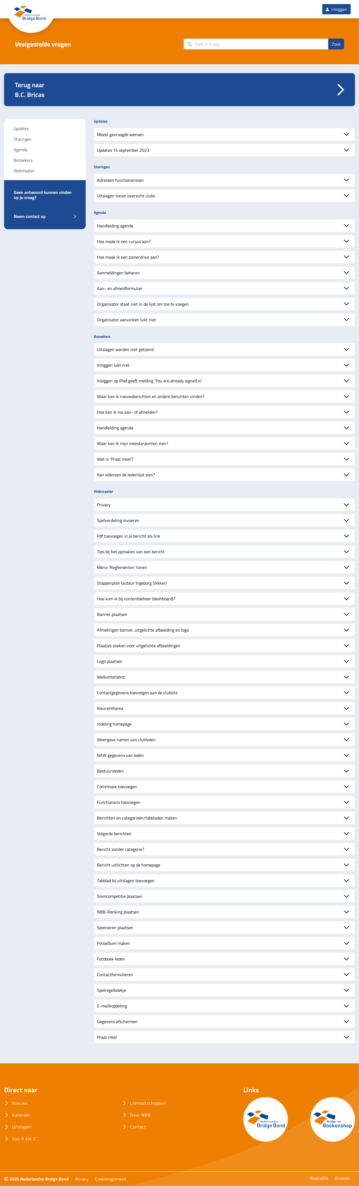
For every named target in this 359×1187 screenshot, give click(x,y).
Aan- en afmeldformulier (119, 289)
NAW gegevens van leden (120, 756)
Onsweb (342, 1179)
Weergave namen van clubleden (126, 740)
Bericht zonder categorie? (120, 850)
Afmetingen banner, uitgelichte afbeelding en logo (143, 631)
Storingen (23, 140)
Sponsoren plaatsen (115, 928)
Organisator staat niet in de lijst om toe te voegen (143, 304)
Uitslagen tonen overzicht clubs (126, 196)
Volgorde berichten (114, 834)
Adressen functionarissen (120, 181)
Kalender (21, 1115)
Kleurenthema (110, 709)
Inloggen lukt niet (113, 366)
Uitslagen (22, 1127)
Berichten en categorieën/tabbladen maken (137, 818)
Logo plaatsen (109, 662)
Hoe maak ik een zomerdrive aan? (128, 257)
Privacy (104, 505)
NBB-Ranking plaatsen (118, 912)
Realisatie (319, 1179)
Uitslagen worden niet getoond (125, 350)
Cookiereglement (110, 1179)
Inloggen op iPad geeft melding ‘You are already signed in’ (149, 381)
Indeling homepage (114, 724)
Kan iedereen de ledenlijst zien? (126, 475)
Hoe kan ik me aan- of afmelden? (127, 413)
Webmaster (24, 171)
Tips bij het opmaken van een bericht (131, 552)
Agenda (20, 150)
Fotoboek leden (111, 959)
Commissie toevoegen (117, 787)
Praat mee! (107, 1038)
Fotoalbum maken (113, 944)
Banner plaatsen (112, 615)
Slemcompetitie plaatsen (119, 897)
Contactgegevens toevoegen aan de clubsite (137, 693)
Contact (138, 1127)
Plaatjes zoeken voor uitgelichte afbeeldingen (138, 646)
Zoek (336, 45)
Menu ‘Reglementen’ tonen (122, 568)
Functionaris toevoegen (118, 803)
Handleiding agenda (115, 226)
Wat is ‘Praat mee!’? (115, 460)
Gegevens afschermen (117, 1022)
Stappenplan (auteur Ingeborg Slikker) (132, 584)
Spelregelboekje (111, 991)
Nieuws (20, 1104)
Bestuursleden (110, 771)
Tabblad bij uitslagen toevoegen (126, 881)
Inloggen (336, 9)
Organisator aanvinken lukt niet (126, 320)
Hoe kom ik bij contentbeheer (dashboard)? (136, 599)
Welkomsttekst (111, 678)
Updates (21, 129)
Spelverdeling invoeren (118, 521)
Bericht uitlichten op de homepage (128, 865)
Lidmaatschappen (148, 1104)
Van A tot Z (24, 1139)
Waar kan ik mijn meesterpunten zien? (132, 444)
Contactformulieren (115, 975)
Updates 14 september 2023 (123, 151)
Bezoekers (23, 161)
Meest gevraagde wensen (120, 135)
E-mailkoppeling (112, 1006)
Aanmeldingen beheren (118, 273)
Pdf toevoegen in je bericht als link (128, 537)
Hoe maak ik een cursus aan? (124, 242)
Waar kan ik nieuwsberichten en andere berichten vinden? (150, 397)
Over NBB (140, 1115)
